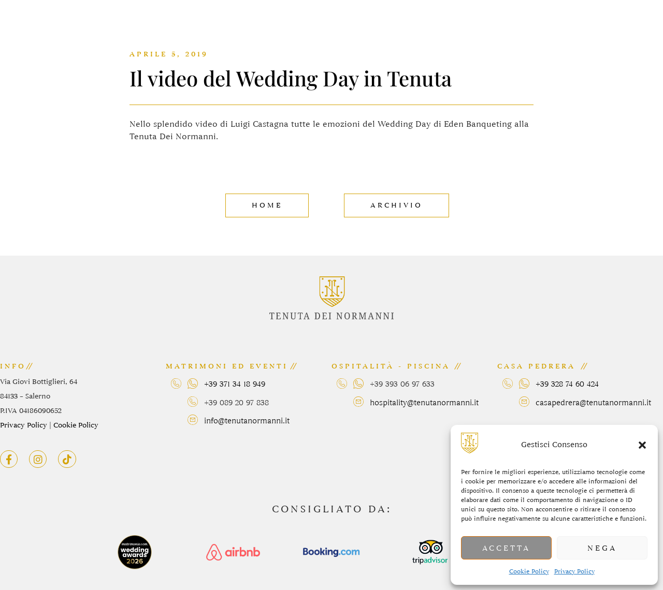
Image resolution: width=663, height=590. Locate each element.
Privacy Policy (574, 571)
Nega (602, 548)
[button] (642, 445)
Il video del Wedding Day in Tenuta (290, 78)
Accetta (506, 548)
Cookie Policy (529, 571)
